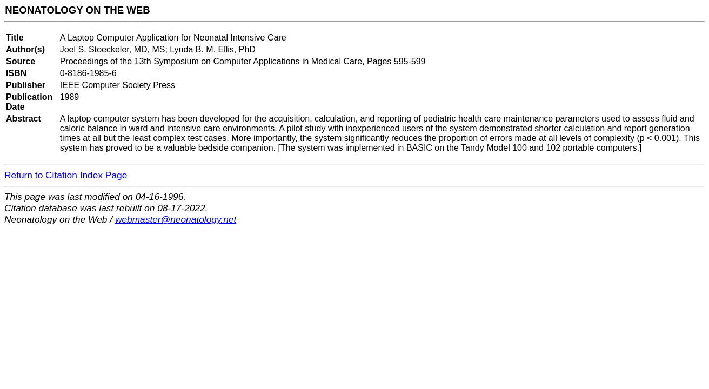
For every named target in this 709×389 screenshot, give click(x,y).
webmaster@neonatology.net (175, 219)
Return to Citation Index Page (65, 175)
